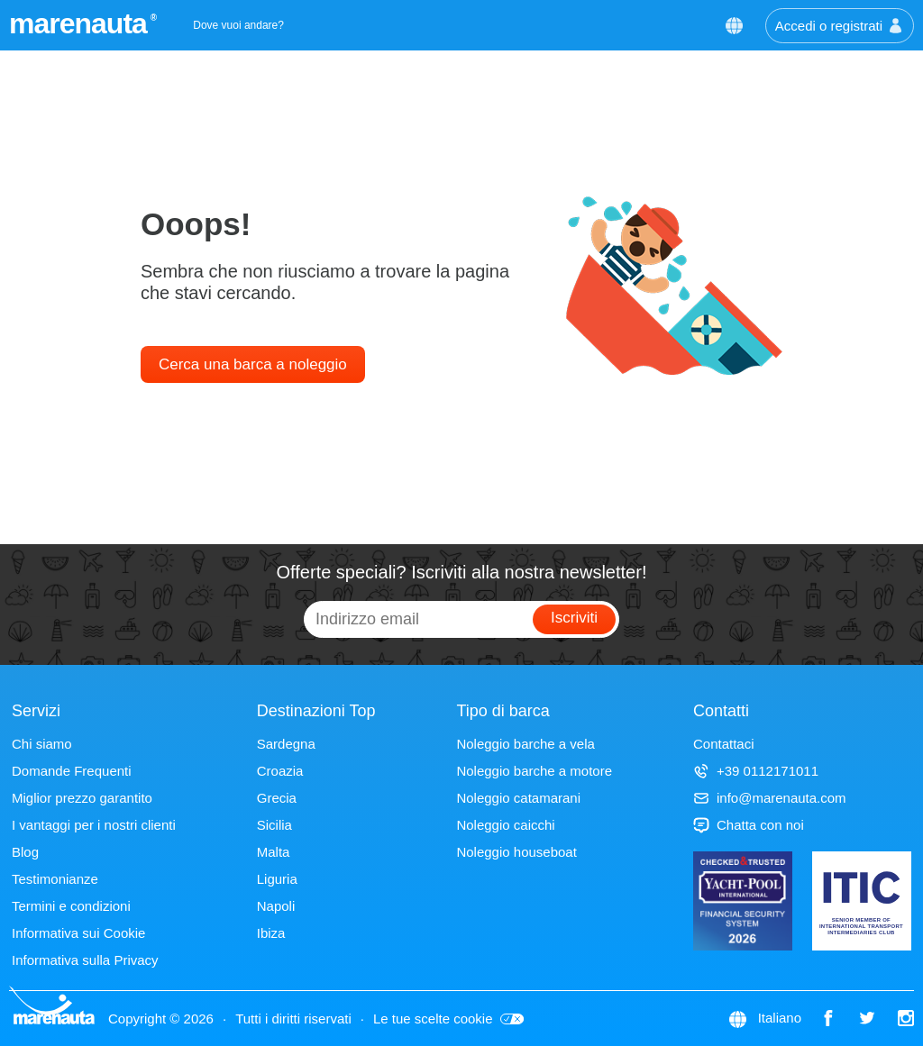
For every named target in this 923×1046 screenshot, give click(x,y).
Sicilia (274, 824)
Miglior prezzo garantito (82, 797)
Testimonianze (55, 879)
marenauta (80, 23)
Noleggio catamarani (518, 797)
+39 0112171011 (755, 770)
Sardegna (286, 743)
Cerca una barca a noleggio (253, 364)
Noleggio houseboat (516, 852)
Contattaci (723, 743)
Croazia (280, 770)
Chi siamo (42, 743)
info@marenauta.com (769, 797)
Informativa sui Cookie (78, 933)
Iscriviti (574, 617)
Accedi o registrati (839, 25)
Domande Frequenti (72, 770)
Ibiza (271, 933)
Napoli (276, 906)
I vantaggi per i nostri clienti (94, 824)
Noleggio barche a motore (534, 770)
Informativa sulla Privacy (85, 960)
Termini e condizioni (71, 906)
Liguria (277, 879)
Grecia (277, 797)
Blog (25, 852)
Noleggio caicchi (505, 824)
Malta (273, 852)
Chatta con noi (748, 824)
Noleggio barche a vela (525, 743)
